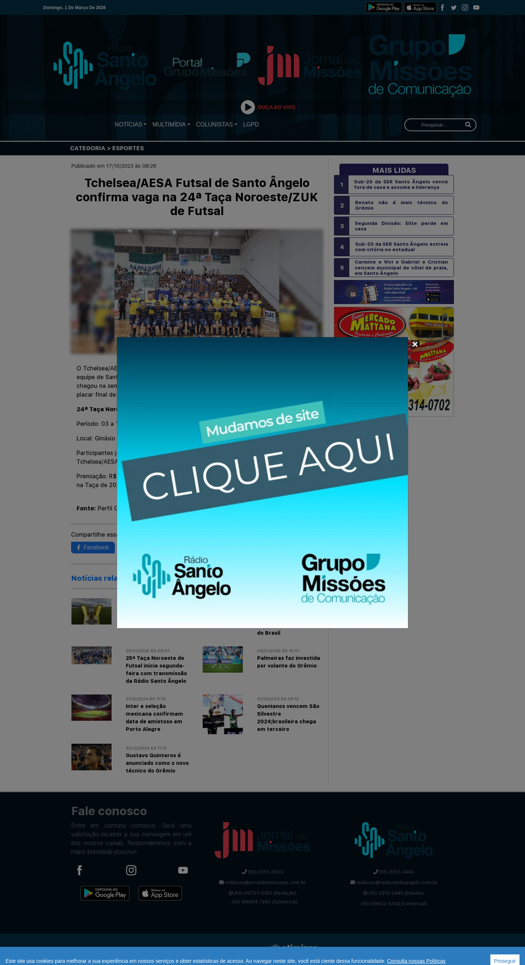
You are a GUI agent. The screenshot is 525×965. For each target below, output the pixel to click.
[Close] (415, 343)
